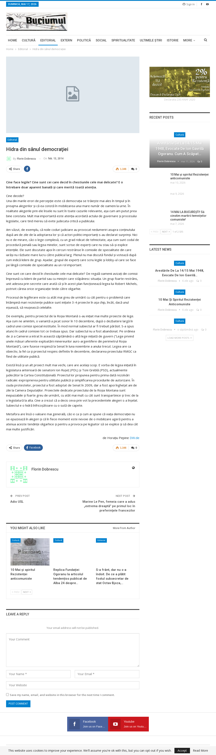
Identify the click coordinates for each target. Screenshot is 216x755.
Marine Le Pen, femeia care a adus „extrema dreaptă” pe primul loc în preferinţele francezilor (108, 506)
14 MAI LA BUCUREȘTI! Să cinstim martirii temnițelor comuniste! (188, 215)
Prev (16, 592)
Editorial (48, 40)
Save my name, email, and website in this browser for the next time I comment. (62, 695)
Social (101, 40)
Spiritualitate (123, 40)
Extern (66, 40)
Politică (84, 40)
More (187, 40)
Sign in (189, 4)
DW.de (134, 438)
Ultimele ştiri (151, 40)
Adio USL (17, 502)
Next (27, 592)
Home (12, 40)
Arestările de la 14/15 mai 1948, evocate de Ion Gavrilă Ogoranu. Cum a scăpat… (180, 148)
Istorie (172, 40)
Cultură (28, 40)
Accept (182, 750)
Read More (200, 750)
